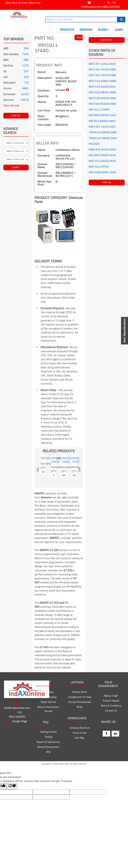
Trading (48, 737)
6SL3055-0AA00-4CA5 (102, 155)
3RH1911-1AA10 (58, 460)
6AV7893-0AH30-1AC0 (102, 115)
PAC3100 (94, 144)
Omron (7, 88)
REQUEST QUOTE (80, 37)
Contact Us (111, 710)
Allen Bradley (11, 54)
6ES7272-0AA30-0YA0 (102, 161)
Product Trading (48, 697)
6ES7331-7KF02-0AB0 (102, 69)
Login (119, 29)
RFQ (48, 752)
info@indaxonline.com (94, 6)
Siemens (8, 100)
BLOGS (103, 29)
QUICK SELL (107, 40)
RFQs (79, 707)
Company (48, 692)
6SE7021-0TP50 (99, 166)
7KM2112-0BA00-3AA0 (103, 138)
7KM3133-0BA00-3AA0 (103, 132)
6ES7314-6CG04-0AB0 (102, 104)
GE (5, 71)
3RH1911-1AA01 (68, 460)
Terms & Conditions (111, 705)
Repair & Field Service (48, 742)
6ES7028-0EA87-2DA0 (102, 172)
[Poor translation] (12, 786)
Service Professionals (79, 702)
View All (16, 115)
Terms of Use (79, 733)
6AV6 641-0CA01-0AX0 (102, 149)
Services (86, 29)
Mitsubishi (9, 82)
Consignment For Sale (79, 697)
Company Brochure (80, 728)
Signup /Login (111, 695)
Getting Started (48, 732)
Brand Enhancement (48, 747)
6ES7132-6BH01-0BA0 (102, 92)
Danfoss (8, 65)
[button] (41, 469)
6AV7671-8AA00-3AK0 (102, 121)
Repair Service (48, 702)
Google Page (17, 721)
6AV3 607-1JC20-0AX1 (102, 126)
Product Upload (111, 700)
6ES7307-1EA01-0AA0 (102, 64)
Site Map (79, 738)
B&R (5, 60)
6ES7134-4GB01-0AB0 (102, 81)
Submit (16, 167)
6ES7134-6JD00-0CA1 (102, 86)
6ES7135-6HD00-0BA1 (102, 98)
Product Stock (79, 692)
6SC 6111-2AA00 (99, 109)
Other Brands (11, 105)
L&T (5, 77)
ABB (5, 48)
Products (67, 29)
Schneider (9, 94)
